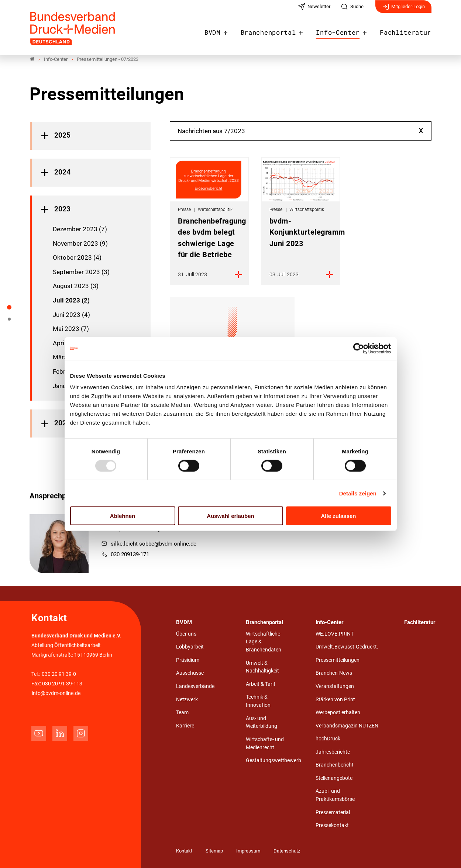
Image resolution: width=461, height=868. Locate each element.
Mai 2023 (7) (71, 329)
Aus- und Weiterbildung (261, 722)
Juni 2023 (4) (71, 314)
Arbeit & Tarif (260, 684)
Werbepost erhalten (338, 713)
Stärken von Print (335, 699)
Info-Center (344, 30)
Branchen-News (334, 673)
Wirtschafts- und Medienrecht (265, 743)
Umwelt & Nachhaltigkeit (262, 667)
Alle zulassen (338, 516)
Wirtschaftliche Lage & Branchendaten (263, 642)
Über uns (186, 634)
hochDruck (328, 739)
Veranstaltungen (335, 686)
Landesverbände (195, 686)
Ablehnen (122, 516)
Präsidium (187, 660)
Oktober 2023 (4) (77, 258)
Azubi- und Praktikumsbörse (335, 795)
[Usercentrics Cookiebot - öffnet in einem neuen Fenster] (359, 348)
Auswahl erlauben (230, 516)
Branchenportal (280, 30)
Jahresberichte (333, 752)
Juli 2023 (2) (71, 300)
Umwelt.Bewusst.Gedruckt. (347, 647)
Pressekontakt (332, 826)
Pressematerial (333, 812)
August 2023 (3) (76, 286)
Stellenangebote (334, 778)
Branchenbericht (335, 765)
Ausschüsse (190, 673)
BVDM (227, 30)
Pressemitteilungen (337, 660)
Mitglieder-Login (403, 10)
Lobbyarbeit (190, 647)
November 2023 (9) (80, 243)
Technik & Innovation (258, 701)
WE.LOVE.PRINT (335, 634)
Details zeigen (357, 493)
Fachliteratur (408, 30)
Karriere (185, 726)
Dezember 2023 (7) (80, 229)
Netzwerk (187, 699)
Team (182, 713)
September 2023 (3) (81, 272)
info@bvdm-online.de (56, 694)
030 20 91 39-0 (59, 674)
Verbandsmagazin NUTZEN (347, 726)
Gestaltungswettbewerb (273, 761)
